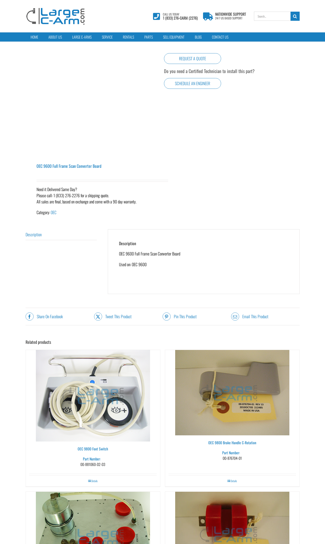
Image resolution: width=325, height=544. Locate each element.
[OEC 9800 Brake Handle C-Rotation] (232, 392)
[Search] (295, 16)
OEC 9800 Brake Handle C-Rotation (232, 442)
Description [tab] (34, 234)
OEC (53, 212)
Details (94, 481)
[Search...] (272, 16)
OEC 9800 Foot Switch (93, 449)
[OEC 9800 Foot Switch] (93, 396)
